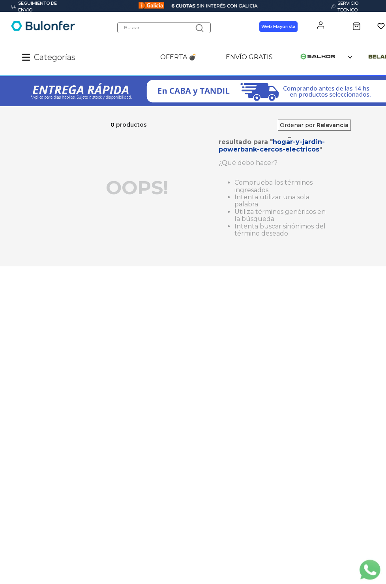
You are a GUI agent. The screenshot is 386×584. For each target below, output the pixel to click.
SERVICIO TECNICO (344, 6)
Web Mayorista (278, 27)
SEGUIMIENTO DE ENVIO (34, 6)
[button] (28, 58)
